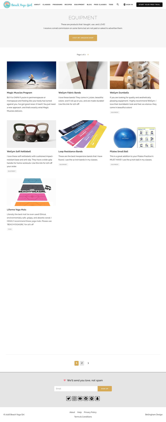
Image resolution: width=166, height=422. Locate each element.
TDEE (111, 4)
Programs (57, 4)
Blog (89, 4)
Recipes (68, 4)
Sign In (129, 4)
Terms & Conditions (83, 417)
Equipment (79, 4)
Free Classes (100, 4)
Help (79, 412)
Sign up (104, 389)
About (37, 4)
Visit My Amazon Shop (83, 38)
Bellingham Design (154, 414)
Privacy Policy (90, 412)
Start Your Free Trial (149, 4)
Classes (46, 4)
